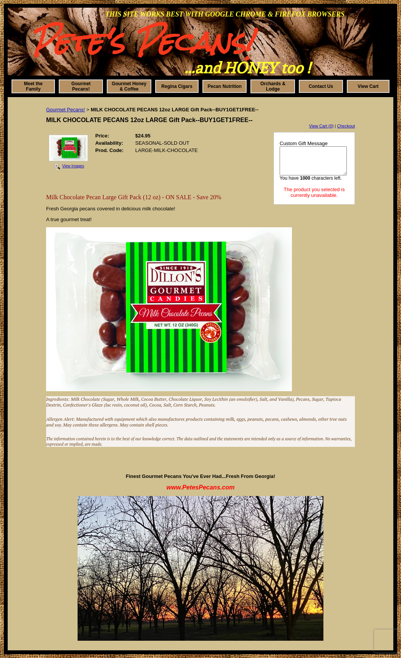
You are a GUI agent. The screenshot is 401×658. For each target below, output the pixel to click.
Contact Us (321, 86)
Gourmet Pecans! (81, 86)
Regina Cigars (176, 86)
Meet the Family (33, 86)
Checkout (346, 126)
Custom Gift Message (304, 143)
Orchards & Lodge (272, 86)
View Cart (368, 86)
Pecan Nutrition (225, 86)
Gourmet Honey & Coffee (129, 86)
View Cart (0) (321, 126)
